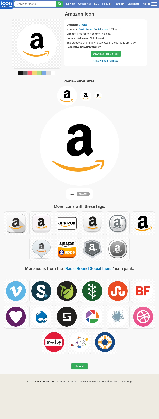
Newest (70, 3)
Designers (133, 3)
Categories (84, 3)
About (62, 381)
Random (119, 3)
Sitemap (127, 381)
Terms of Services (109, 381)
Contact (72, 381)
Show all (79, 366)
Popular (106, 3)
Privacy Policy (88, 381)
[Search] (59, 4)
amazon (83, 193)
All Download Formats (105, 60)
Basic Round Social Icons (93, 29)
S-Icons (82, 24)
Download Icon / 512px (105, 53)
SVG (96, 3)
